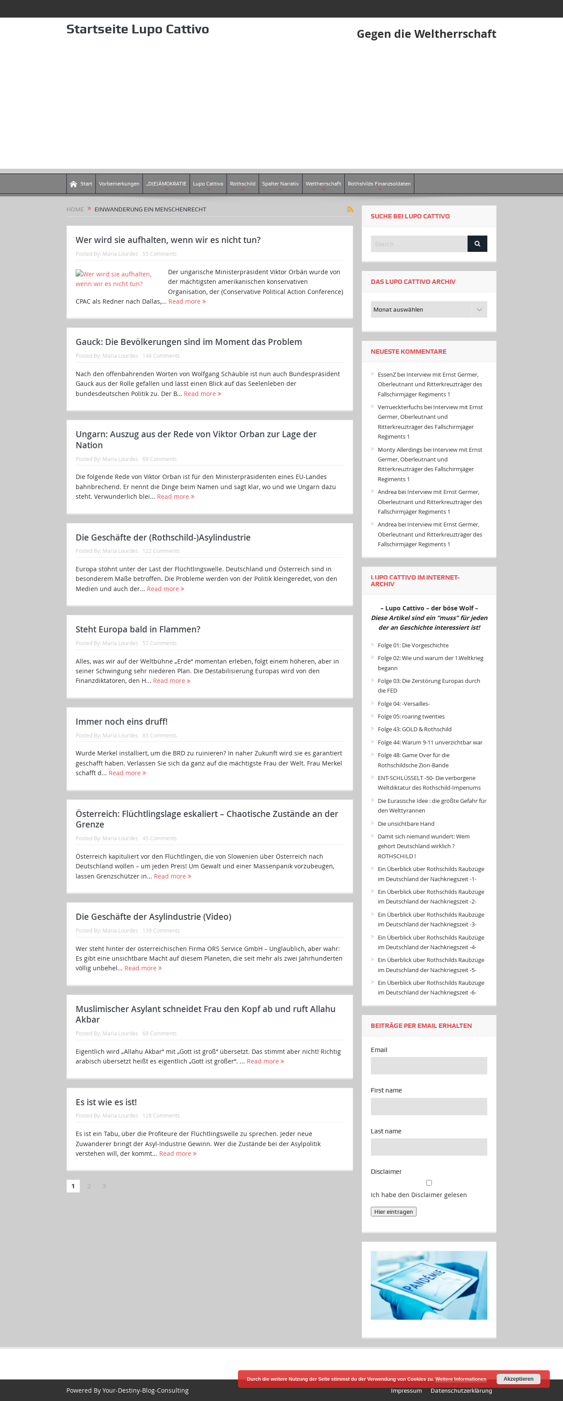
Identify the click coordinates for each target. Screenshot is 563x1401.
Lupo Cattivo (208, 184)
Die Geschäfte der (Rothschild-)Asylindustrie (163, 551)
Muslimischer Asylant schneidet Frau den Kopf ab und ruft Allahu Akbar (206, 1028)
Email (379, 1050)
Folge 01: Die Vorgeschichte (413, 645)
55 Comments (160, 253)
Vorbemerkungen (119, 184)
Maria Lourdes (120, 253)
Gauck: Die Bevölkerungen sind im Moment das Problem (189, 356)
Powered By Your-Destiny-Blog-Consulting (127, 1390)
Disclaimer (386, 1172)
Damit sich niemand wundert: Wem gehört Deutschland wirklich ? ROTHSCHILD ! (424, 846)
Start (81, 183)
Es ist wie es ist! (106, 1116)
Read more (279, 301)
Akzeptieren (519, 1379)
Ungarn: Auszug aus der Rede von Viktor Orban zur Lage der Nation (196, 453)
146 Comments (161, 369)
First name (386, 1090)
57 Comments (160, 656)
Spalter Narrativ (280, 184)
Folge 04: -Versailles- (404, 704)
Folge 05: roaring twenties (411, 716)
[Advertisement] (281, 107)
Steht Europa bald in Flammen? (138, 643)
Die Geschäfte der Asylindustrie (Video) (153, 930)
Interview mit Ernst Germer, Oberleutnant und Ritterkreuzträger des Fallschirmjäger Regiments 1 (430, 384)
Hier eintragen (393, 1211)
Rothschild (243, 184)
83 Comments (160, 748)
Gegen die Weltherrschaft (424, 33)
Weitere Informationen (460, 1379)
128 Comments (161, 1129)
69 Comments (160, 472)
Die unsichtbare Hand (406, 823)
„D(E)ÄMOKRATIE (166, 184)
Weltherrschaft (323, 184)
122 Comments (161, 564)
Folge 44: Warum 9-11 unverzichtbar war (430, 742)
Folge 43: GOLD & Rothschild (415, 729)
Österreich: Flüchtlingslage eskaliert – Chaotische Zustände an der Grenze (207, 833)
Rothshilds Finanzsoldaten (379, 184)
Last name (386, 1131)
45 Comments (160, 851)
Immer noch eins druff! (122, 735)
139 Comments (161, 943)
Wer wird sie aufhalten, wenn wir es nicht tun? (168, 240)
